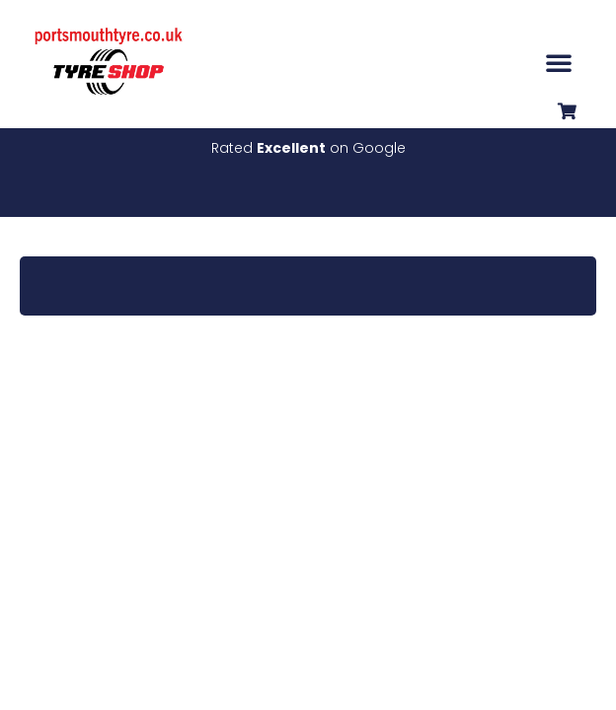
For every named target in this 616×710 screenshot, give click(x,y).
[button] (558, 62)
